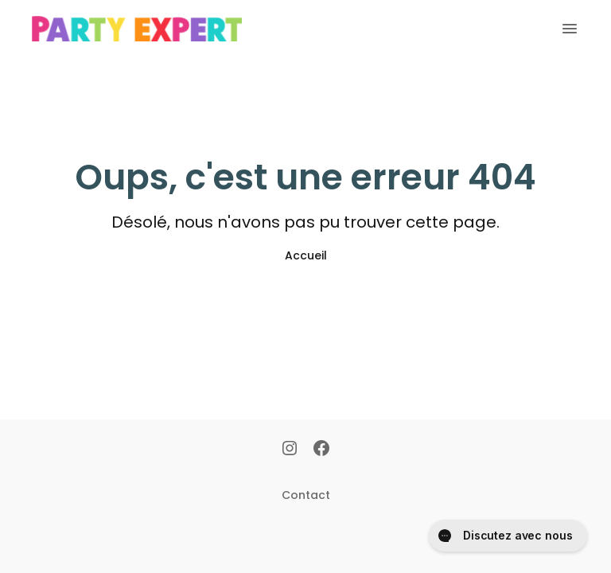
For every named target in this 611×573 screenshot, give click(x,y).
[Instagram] (289, 450)
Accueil (306, 255)
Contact (306, 495)
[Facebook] (321, 450)
